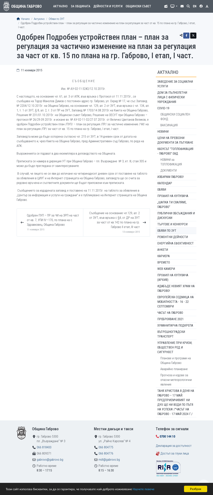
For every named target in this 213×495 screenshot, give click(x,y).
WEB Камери (166, 269)
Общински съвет (138, 6)
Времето (163, 262)
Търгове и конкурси (172, 224)
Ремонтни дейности (172, 237)
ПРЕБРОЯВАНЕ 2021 (170, 319)
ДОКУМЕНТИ (168, 170)
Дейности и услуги (108, 6)
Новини (163, 131)
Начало (23, 19)
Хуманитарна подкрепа (175, 325)
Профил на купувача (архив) (172, 277)
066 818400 (44, 447)
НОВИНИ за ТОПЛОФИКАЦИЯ (171, 162)
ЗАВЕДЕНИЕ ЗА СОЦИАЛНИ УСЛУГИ (175, 84)
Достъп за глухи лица (174, 453)
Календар (164, 183)
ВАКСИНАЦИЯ (169, 125)
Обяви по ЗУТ (56, 19)
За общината (80, 6)
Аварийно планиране (174, 369)
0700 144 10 (167, 436)
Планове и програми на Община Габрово (175, 360)
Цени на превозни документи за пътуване (175, 140)
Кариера (163, 256)
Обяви (161, 189)
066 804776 (106, 453)
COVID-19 (163, 108)
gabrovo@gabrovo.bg (50, 459)
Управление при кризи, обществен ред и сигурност (174, 347)
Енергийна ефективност (175, 243)
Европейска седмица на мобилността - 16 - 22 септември (175, 301)
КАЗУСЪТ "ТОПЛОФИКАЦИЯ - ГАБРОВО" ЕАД (175, 151)
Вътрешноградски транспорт (171, 334)
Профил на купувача (172, 196)
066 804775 (106, 447)
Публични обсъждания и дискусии (176, 215)
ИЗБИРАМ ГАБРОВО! (170, 177)
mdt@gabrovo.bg (109, 459)
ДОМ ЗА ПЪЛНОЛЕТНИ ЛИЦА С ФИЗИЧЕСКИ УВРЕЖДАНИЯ (172, 97)
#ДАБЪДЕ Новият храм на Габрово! (176, 288)
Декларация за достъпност (174, 446)
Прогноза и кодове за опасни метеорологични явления (176, 379)
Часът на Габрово (170, 313)
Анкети (162, 250)
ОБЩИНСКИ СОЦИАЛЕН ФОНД (175, 117)
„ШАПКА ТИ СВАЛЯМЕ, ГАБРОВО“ (172, 204)
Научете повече (143, 489)
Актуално (60, 6)
